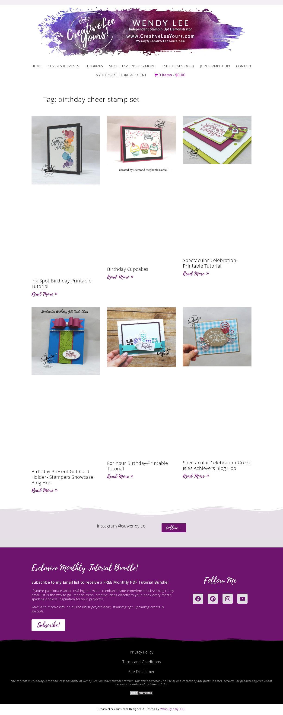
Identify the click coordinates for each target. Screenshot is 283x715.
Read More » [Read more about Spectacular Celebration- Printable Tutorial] (196, 273)
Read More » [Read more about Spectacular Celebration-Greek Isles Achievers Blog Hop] (196, 476)
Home (37, 66)
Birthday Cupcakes (127, 269)
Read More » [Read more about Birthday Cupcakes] (120, 277)
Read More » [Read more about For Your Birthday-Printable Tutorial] (120, 476)
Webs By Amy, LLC (172, 709)
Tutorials (94, 66)
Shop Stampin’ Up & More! (132, 66)
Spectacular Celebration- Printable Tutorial (210, 263)
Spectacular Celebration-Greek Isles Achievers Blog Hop (217, 465)
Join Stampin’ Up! (215, 66)
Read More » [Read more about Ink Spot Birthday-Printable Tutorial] (45, 294)
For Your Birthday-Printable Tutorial (137, 466)
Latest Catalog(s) (178, 66)
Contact (244, 66)
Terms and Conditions (141, 661)
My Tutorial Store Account (121, 75)
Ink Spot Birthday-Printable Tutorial (62, 283)
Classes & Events (63, 66)
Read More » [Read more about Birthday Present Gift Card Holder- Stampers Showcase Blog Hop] (45, 490)
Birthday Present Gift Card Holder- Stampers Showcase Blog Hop (63, 477)
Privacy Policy (141, 652)
